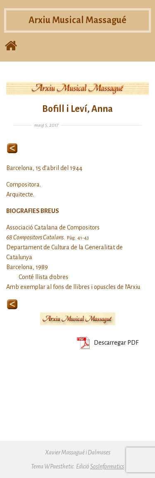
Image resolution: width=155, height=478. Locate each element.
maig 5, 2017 (46, 125)
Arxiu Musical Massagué (77, 20)
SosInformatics (107, 466)
